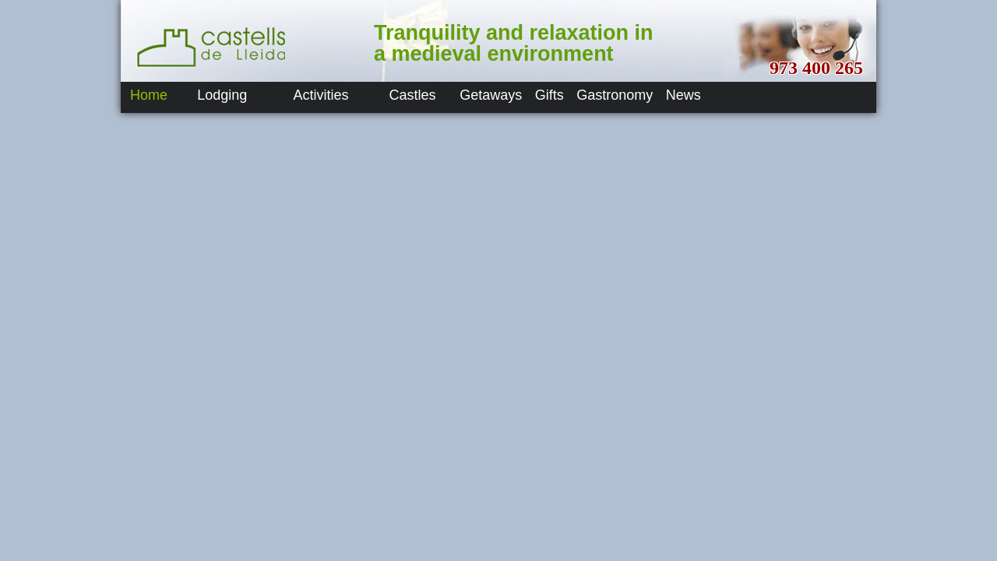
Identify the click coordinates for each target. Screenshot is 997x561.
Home (148, 95)
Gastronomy (614, 95)
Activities (321, 95)
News (683, 95)
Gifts (549, 95)
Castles (412, 95)
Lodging (222, 95)
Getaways (491, 95)
